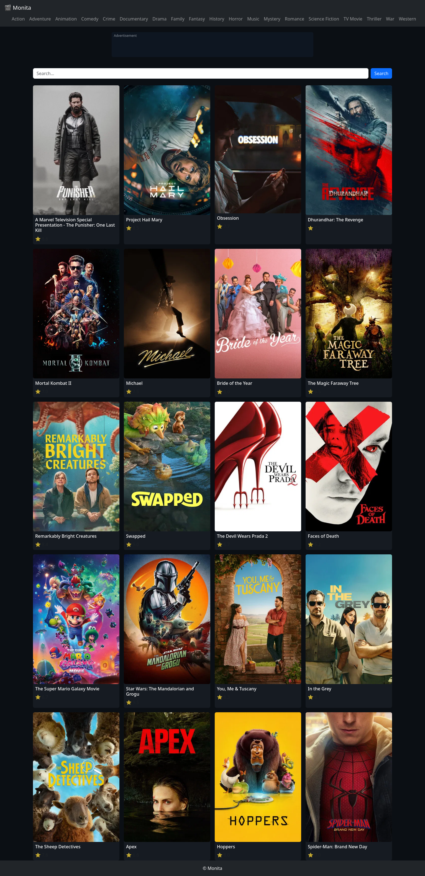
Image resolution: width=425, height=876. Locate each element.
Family (178, 19)
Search (381, 73)
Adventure (40, 19)
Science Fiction (324, 19)
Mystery (272, 19)
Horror (236, 19)
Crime (109, 19)
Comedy (89, 19)
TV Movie (353, 19)
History (216, 19)
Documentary (134, 19)
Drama (159, 19)
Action (18, 19)
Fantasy (197, 19)
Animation (66, 19)
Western (407, 19)
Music (253, 19)
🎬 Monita (17, 7)
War (390, 19)
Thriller (374, 19)
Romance (294, 19)
